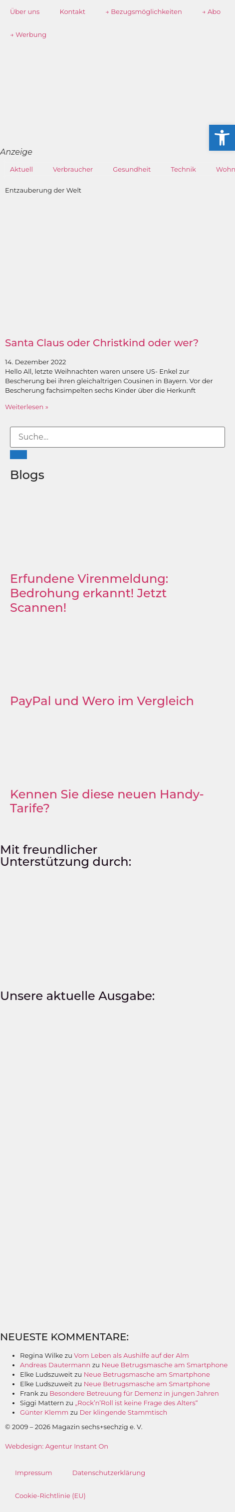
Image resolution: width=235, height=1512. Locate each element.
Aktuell (21, 169)
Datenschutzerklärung (109, 1473)
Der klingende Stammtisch (123, 1412)
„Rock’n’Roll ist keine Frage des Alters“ (136, 1403)
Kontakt (72, 11)
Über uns (24, 11)
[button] (222, 138)
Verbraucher (73, 169)
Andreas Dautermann (55, 1365)
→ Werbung (28, 34)
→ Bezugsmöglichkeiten (143, 11)
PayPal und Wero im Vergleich (102, 701)
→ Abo (211, 11)
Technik (183, 169)
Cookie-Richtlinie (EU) (50, 1496)
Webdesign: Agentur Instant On (56, 1446)
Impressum (33, 1473)
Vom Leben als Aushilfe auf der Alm (131, 1355)
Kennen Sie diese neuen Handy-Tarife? (107, 801)
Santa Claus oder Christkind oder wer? (102, 343)
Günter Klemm (44, 1412)
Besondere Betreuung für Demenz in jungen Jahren (134, 1393)
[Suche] (18, 454)
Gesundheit (132, 169)
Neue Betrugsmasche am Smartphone (164, 1365)
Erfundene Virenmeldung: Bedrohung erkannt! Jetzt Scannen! (89, 593)
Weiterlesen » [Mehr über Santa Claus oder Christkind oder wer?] (26, 407)
